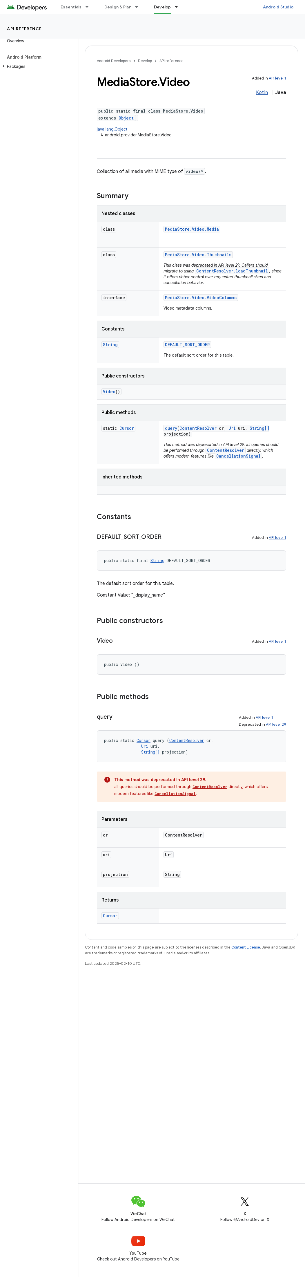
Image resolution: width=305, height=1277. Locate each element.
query (171, 428)
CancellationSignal (238, 456)
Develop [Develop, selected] (162, 7)
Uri (232, 428)
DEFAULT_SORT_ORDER (187, 344)
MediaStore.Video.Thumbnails (198, 254)
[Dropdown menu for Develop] (179, 7)
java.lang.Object (112, 129)
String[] (259, 428)
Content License (245, 947)
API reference (24, 28)
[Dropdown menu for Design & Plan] (139, 7)
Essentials (71, 7)
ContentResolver (198, 428)
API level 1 (277, 78)
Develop (145, 60)
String (110, 344)
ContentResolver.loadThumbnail (232, 271)
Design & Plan (117, 7)
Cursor (126, 428)
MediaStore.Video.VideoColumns (201, 297)
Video (109, 391)
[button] (38, 66)
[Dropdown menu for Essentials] (89, 7)
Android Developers (113, 60)
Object (126, 118)
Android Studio (278, 7)
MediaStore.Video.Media (192, 229)
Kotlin (262, 92)
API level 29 (276, 724)
